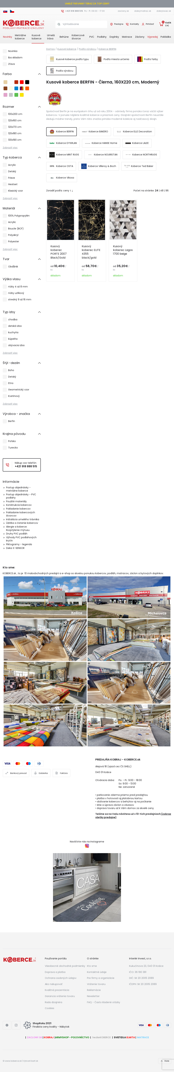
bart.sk (34, 1061)
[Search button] (59, 24)
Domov (50, 49)
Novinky (7, 37)
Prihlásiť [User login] (150, 24)
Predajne (118, 24)
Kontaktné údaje (97, 972)
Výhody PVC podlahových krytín (21, 539)
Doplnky (114, 37)
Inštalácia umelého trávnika (22, 519)
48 (161, 190)
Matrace (127, 37)
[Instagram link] (16, 1025)
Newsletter (93, 996)
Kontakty (134, 24)
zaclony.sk (123, 11)
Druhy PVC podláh (16, 533)
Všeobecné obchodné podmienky (65, 966)
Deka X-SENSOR (15, 548)
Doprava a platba (55, 972)
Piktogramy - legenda (19, 544)
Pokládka (166, 37)
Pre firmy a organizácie (100, 978)
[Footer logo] (20, 959)
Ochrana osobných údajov (60, 978)
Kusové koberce (36, 37)
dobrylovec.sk (163, 11)
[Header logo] (23, 24)
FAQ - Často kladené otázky (103, 1002)
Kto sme (92, 966)
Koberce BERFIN (107, 49)
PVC (91, 37)
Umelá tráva (51, 37)
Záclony (139, 37)
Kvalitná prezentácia (57, 990)
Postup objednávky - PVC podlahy (21, 496)
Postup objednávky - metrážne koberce (18, 489)
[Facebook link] (7, 1025)
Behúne (64, 37)
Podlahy (102, 37)
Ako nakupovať (53, 984)
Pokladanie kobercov (18, 508)
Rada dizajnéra (53, 1002)
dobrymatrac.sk (142, 11)
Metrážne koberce (20, 37)
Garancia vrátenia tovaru (60, 996)
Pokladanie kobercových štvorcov (20, 514)
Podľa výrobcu (87, 49)
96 (167, 190)
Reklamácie (94, 990)
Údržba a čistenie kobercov (22, 523)
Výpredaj (152, 37)
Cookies (49, 1008)
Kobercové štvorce (78, 37)
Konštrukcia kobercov (19, 505)
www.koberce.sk (13, 1061)
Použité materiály (16, 501)
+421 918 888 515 (74, 11)
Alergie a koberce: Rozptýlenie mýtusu (18, 528)
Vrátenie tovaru (96, 984)
